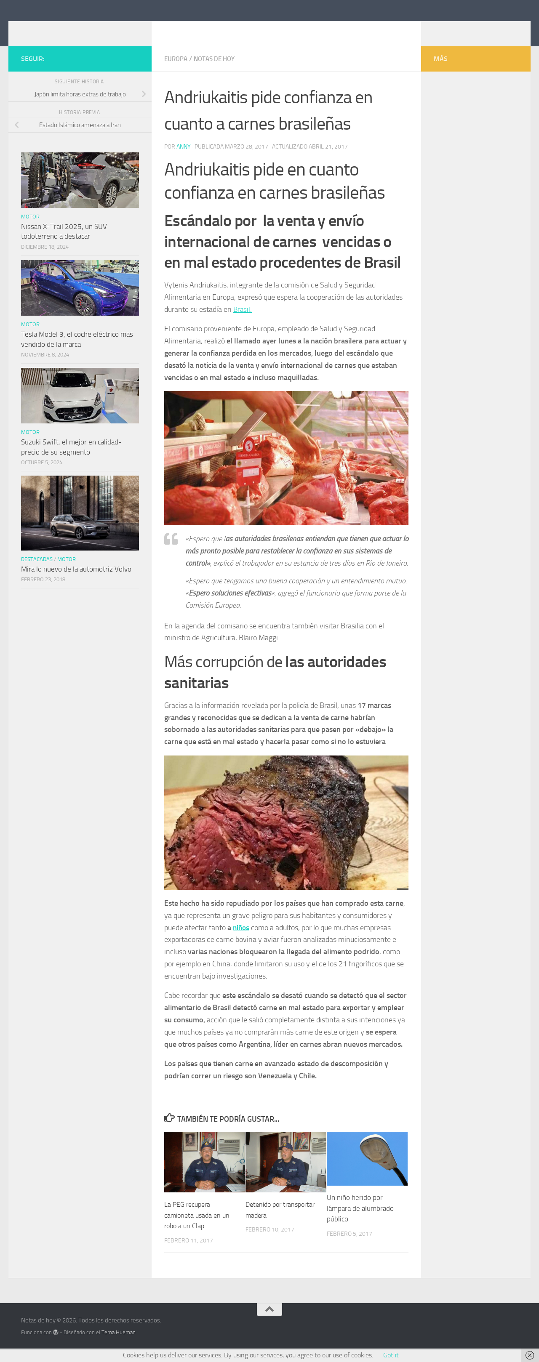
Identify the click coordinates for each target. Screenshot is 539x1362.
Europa (176, 71)
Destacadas (37, 572)
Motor (30, 229)
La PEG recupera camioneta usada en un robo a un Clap (198, 1227)
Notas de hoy (69, 29)
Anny (183, 158)
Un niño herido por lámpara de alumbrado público (360, 1220)
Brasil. (243, 321)
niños (242, 939)
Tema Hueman (118, 1344)
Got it (391, 1355)
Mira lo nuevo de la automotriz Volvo (76, 581)
